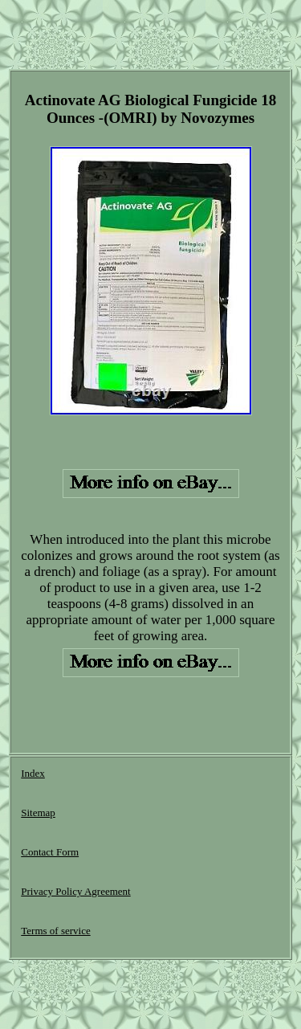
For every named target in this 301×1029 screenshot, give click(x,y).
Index (33, 773)
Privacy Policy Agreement (75, 891)
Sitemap (38, 812)
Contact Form (50, 852)
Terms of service (55, 931)
